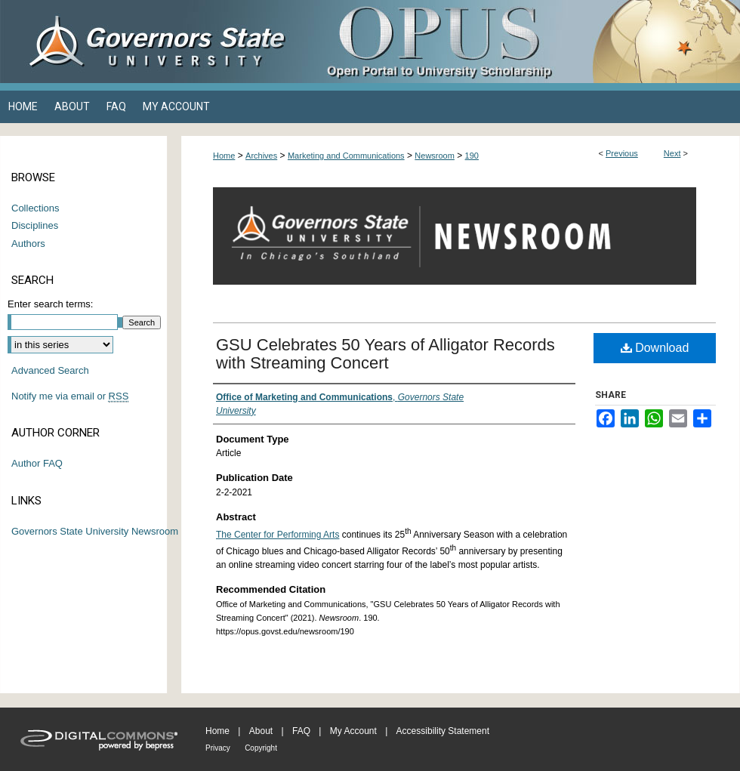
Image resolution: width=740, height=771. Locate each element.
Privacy (217, 748)
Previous (622, 153)
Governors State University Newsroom (94, 531)
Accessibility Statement (442, 731)
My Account (353, 731)
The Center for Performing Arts (277, 534)
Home (224, 155)
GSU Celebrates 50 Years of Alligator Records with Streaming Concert (385, 353)
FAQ (301, 731)
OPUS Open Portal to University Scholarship (521, 41)
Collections (35, 208)
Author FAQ (37, 463)
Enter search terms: (50, 304)
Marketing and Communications (346, 155)
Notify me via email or (69, 396)
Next (672, 153)
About (261, 731)
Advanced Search (50, 370)
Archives (261, 155)
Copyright (261, 748)
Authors (28, 243)
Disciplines (34, 225)
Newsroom (435, 155)
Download (655, 347)
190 (472, 155)
